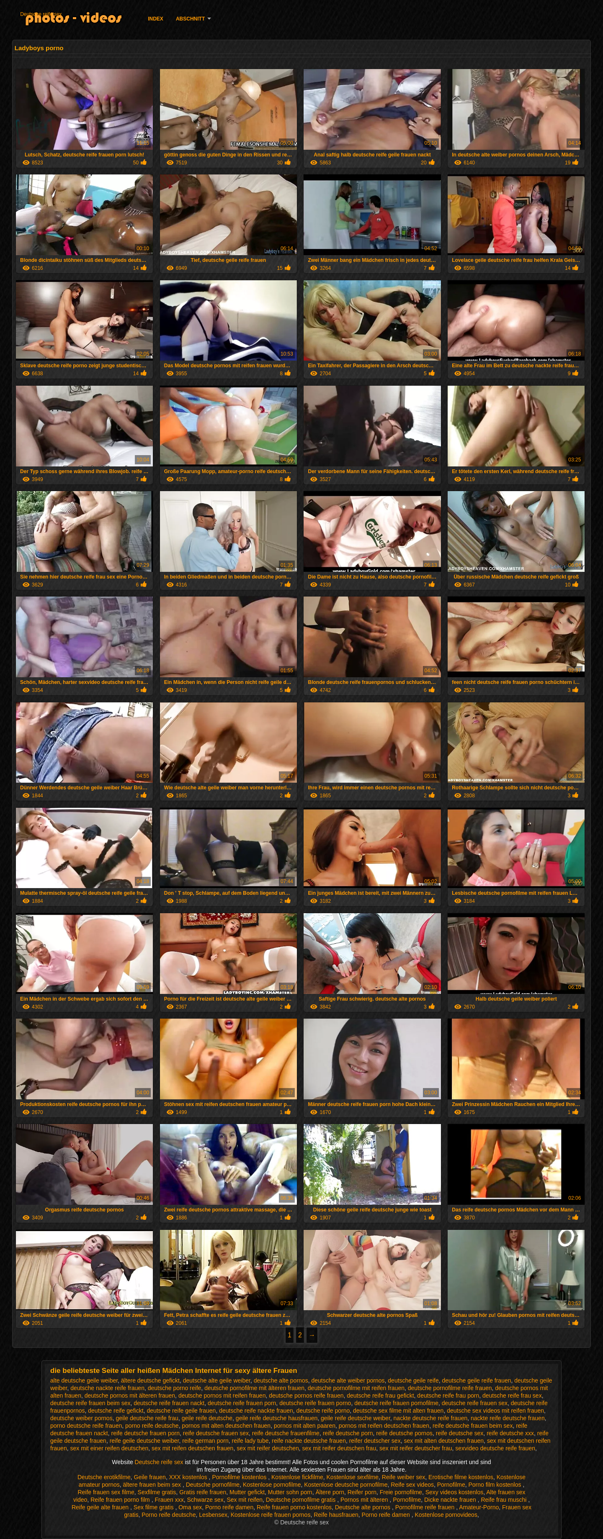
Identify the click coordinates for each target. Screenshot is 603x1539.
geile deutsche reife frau (147, 1418)
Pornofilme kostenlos (240, 1477)
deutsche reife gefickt (115, 1410)
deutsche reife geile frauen (181, 1410)
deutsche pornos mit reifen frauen (222, 1395)
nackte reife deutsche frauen (508, 1418)
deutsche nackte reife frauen (107, 1388)
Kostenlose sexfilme (353, 1477)
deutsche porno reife (174, 1388)
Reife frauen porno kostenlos (294, 1507)
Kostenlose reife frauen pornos (271, 1514)
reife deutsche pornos (404, 1433)
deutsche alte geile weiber (216, 1380)
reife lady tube (250, 1440)
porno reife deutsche (152, 1425)
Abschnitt (190, 19)
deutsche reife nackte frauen (256, 1410)
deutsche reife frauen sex (475, 1403)
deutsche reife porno (323, 1410)
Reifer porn (362, 1492)
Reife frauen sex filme (105, 1492)
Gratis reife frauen (202, 1492)
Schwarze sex (205, 1499)
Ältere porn (329, 1492)
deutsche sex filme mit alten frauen (398, 1410)
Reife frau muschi (504, 1499)
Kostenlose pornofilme (272, 1484)
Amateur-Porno (479, 1507)
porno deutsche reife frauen (86, 1425)
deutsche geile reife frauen (476, 1380)
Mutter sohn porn (290, 1492)
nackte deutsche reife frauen (431, 1418)
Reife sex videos (412, 1484)
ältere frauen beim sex (153, 1484)
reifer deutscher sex (375, 1440)
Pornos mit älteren (365, 1499)
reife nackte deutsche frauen (309, 1440)
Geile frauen (150, 1477)
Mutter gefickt (247, 1492)
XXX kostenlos (189, 1477)
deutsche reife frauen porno (315, 1403)
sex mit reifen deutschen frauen (192, 1448)
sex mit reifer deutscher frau (415, 1448)
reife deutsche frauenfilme (286, 1433)
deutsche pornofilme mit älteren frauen (254, 1388)
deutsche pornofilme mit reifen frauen (356, 1388)
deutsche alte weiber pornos (347, 1380)
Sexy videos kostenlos (454, 1492)
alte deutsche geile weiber (84, 1380)
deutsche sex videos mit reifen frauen (495, 1410)
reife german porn (205, 1440)
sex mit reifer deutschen (268, 1448)
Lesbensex (213, 1514)
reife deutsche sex (460, 1433)
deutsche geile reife (413, 1380)
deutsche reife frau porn (448, 1395)
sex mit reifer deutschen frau (339, 1448)
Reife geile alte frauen (101, 1507)
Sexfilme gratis (157, 1492)
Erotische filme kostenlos (460, 1477)
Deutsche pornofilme (213, 1484)
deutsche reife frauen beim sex (90, 1403)
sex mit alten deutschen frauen (444, 1440)
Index (155, 19)
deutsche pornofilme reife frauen (450, 1388)
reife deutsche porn (348, 1433)
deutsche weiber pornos (81, 1418)
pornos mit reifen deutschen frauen (384, 1425)
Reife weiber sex (403, 1477)
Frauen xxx (169, 1499)
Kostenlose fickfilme (297, 1477)
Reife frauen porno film (121, 1499)
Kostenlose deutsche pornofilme (345, 1484)
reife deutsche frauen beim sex (473, 1425)
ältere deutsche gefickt (150, 1380)
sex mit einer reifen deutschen (109, 1448)
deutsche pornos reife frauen (306, 1395)
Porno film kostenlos (495, 1484)
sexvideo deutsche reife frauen (495, 1448)
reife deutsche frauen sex (216, 1433)
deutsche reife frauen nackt (169, 1403)
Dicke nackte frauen (451, 1499)
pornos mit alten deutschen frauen (226, 1425)
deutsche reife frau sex (512, 1395)
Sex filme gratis (154, 1507)
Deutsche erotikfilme (104, 1477)
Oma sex (190, 1507)
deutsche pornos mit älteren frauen (130, 1395)
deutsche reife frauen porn (242, 1403)
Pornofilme (451, 1484)
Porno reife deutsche (169, 1514)
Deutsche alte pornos (363, 1507)
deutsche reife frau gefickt (380, 1395)
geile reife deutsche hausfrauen (276, 1418)
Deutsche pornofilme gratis (301, 1499)
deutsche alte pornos (281, 1380)
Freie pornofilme (401, 1492)
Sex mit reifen (245, 1499)
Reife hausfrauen (336, 1514)
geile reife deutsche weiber (355, 1418)
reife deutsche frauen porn (145, 1433)
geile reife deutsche (207, 1418)
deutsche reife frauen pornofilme (396, 1403)
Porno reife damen (229, 1507)
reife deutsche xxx (510, 1433)
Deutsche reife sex (41, 14)
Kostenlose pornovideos (446, 1514)
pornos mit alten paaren (304, 1425)
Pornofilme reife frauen (425, 1507)
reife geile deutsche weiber (144, 1440)
